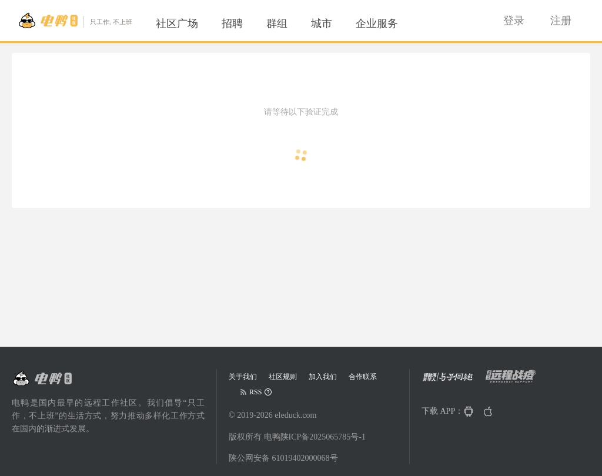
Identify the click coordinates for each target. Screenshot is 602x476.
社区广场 (177, 23)
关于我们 (243, 377)
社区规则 (283, 377)
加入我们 (323, 377)
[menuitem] (177, 23)
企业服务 (377, 23)
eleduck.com (295, 415)
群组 (276, 23)
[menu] (291, 23)
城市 (321, 23)
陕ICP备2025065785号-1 (323, 437)
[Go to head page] (75, 20)
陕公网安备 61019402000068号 (283, 458)
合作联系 (363, 377)
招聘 (232, 23)
